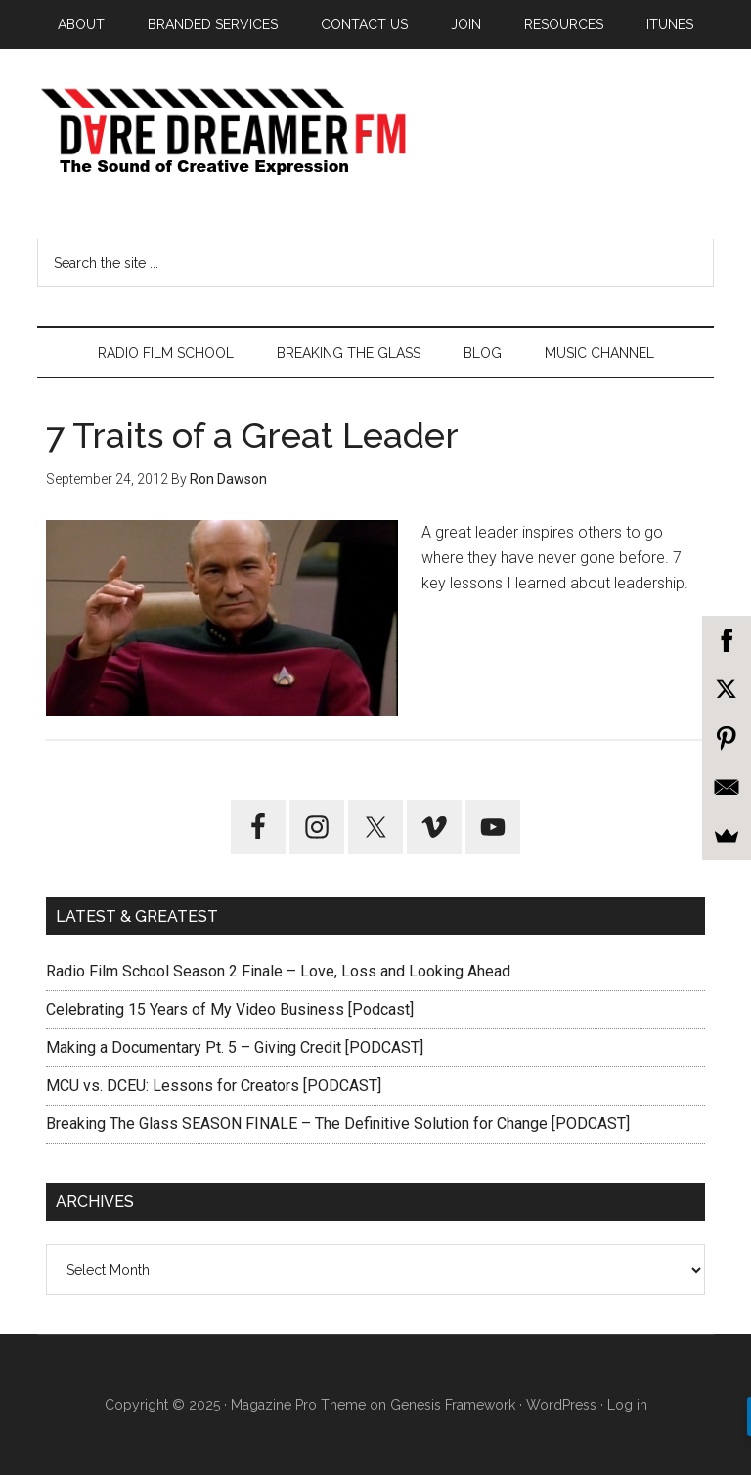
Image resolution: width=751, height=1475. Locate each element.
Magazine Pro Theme (298, 1404)
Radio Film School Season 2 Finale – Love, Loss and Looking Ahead (278, 971)
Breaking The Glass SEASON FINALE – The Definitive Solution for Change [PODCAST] (338, 1123)
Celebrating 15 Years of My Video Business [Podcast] (230, 1009)
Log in (627, 1404)
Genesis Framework (452, 1404)
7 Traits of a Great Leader (252, 435)
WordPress (561, 1404)
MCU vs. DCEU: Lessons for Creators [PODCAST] (213, 1085)
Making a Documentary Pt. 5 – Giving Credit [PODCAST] (234, 1047)
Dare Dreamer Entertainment (375, 132)
